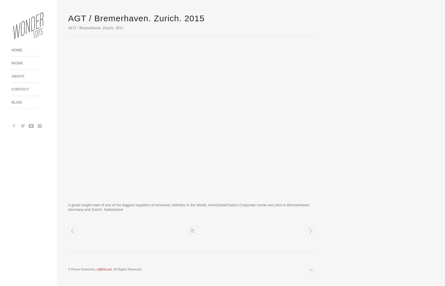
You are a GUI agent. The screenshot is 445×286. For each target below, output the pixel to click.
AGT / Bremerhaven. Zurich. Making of (72, 230)
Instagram (40, 126)
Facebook (14, 126)
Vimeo (23, 126)
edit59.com (104, 269)
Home (16, 50)
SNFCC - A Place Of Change (310, 230)
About (17, 76)
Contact (20, 89)
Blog (16, 102)
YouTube (31, 126)
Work (17, 63)
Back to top (311, 270)
